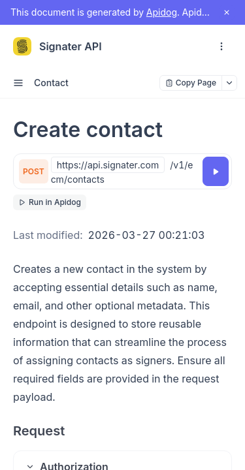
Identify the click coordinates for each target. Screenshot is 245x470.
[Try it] (216, 171)
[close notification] (227, 12)
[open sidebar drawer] (18, 82)
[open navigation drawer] (221, 46)
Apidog (161, 12)
